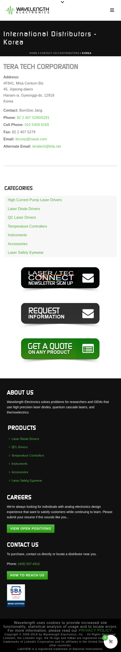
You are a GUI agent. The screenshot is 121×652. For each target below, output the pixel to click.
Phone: (10, 118)
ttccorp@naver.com (31, 139)
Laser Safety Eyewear (26, 252)
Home (33, 53)
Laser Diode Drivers (24, 209)
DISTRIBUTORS (70, 53)
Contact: (11, 110)
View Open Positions (30, 528)
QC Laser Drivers (22, 217)
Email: (9, 139)
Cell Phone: (13, 125)
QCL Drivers (18, 447)
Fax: (7, 132)
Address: (11, 77)
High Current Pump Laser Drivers (35, 200)
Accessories (17, 244)
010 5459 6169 (36, 125)
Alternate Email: (17, 146)
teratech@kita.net (46, 146)
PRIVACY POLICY (95, 630)
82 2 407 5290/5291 (33, 118)
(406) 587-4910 (29, 564)
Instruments (17, 235)
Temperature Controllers (27, 226)
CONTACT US (48, 53)
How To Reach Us (27, 575)
